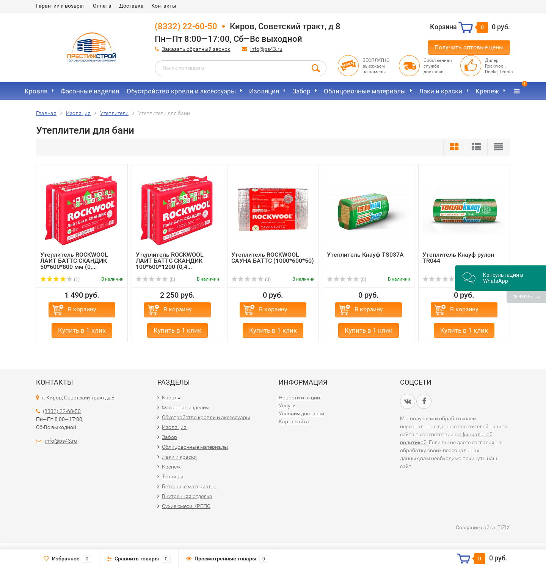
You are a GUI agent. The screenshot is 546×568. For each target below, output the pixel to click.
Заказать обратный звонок (196, 49)
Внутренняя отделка (187, 496)
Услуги (287, 405)
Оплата (102, 6)
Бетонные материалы (189, 486)
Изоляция (264, 91)
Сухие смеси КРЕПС (186, 506)
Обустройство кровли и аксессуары (181, 91)
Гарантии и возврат (60, 6)
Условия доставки (301, 413)
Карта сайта (294, 421)
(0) (155, 279)
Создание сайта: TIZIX (483, 527)
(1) (60, 279)
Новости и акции (299, 397)
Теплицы (173, 476)
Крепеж (487, 91)
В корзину (82, 309)
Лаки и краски (440, 91)
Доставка (131, 6)
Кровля (36, 91)
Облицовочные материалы (365, 91)
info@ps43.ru (266, 49)
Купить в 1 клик (82, 330)
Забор (301, 91)
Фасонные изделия (90, 91)
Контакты (163, 6)
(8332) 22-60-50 (186, 26)
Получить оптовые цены (469, 47)
